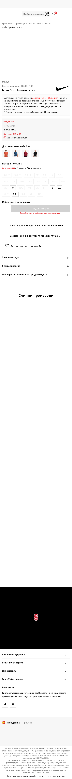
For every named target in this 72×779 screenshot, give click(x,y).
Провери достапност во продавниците (35, 274)
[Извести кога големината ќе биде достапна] (6, 175)
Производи (20, 23)
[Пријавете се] (54, 14)
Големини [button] (21, 168)
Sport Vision (7, 23)
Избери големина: (12, 163)
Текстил (31, 23)
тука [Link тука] (14, 109)
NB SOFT (42, 776)
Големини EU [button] (8, 168)
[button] (36, 14)
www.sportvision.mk (20, 776)
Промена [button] (27, 722)
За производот (35, 257)
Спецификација (35, 265)
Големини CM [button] (34, 168)
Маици (40, 23)
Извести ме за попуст (17, 137)
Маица (48, 23)
